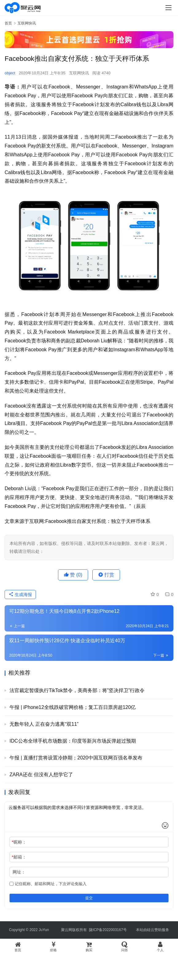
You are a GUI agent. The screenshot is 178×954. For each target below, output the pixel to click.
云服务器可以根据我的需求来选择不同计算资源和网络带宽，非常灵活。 (89, 817)
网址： (19, 872)
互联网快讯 (79, 73)
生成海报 (20, 594)
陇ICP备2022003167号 (108, 930)
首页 (8, 23)
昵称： (19, 842)
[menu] (168, 7)
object (10, 73)
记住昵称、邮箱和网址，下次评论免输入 (48, 883)
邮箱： (19, 857)
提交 (89, 898)
